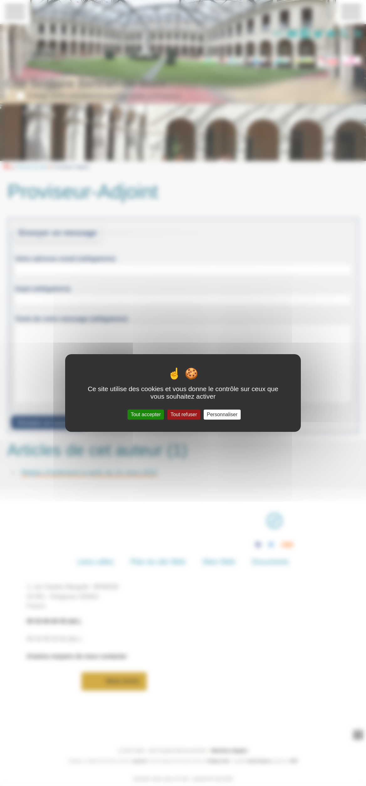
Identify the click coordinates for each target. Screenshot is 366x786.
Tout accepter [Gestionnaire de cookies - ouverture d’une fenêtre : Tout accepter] (146, 414)
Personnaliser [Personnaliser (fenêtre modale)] (222, 414)
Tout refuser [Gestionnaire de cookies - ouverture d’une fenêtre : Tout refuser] (183, 414)
